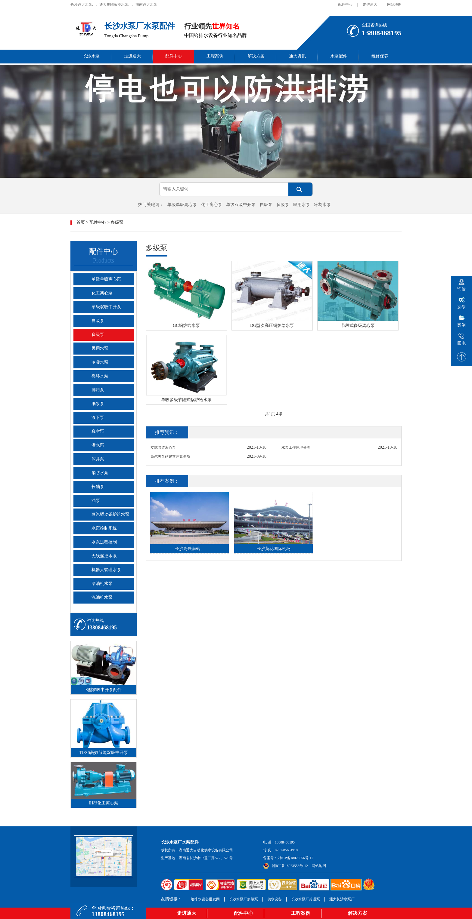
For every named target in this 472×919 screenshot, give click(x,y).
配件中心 (345, 4)
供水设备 (274, 899)
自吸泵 (266, 204)
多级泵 (282, 204)
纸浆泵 (98, 403)
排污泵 (98, 390)
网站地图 (394, 4)
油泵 (96, 500)
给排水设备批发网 (205, 899)
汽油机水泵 (102, 597)
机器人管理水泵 (106, 569)
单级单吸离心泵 (182, 204)
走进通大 (370, 4)
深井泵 (98, 459)
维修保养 (379, 56)
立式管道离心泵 (163, 447)
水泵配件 (338, 56)
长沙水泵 (91, 56)
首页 (80, 222)
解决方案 (256, 56)
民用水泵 (301, 204)
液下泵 (98, 417)
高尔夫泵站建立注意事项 (170, 456)
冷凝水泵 (322, 204)
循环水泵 (100, 376)
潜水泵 (98, 445)
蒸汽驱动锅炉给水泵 (110, 514)
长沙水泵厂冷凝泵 (305, 899)
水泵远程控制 (104, 542)
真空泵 (98, 431)
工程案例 (214, 56)
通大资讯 (297, 56)
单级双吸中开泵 (241, 204)
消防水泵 (100, 473)
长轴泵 (98, 486)
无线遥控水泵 (104, 556)
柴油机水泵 (102, 583)
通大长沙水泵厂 (342, 899)
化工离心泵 (211, 204)
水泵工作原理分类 (295, 447)
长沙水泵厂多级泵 (243, 899)
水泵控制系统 (104, 528)
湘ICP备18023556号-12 (295, 858)
